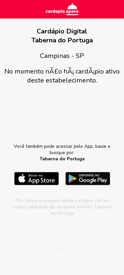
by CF (62, 248)
